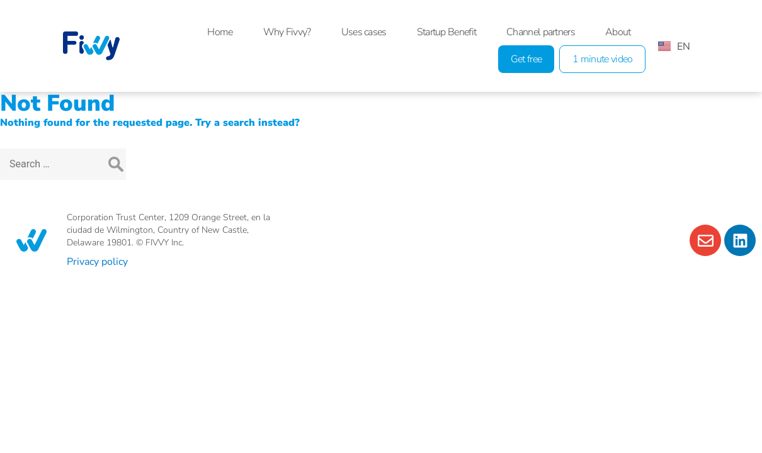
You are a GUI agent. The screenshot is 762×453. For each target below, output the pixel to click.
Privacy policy (97, 262)
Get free (526, 59)
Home (219, 32)
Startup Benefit (447, 32)
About (618, 32)
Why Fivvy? (287, 32)
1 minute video (602, 59)
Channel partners (540, 32)
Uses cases (364, 32)
